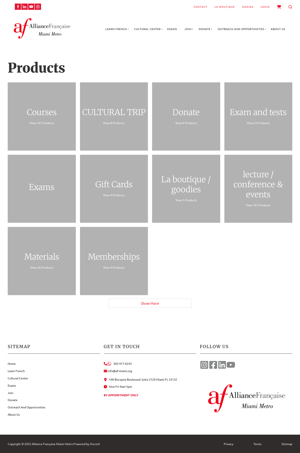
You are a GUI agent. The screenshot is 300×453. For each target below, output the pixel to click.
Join (187, 29)
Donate (204, 29)
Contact (201, 6)
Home (12, 363)
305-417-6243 (118, 363)
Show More (150, 303)
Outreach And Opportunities (241, 29)
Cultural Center (147, 29)
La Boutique (225, 6)
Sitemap (286, 444)
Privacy (228, 444)
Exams (172, 29)
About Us (278, 29)
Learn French (116, 29)
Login (265, 6)
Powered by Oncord (87, 444)
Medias (248, 6)
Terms (257, 444)
